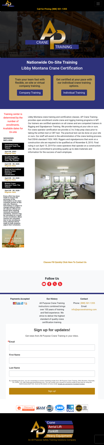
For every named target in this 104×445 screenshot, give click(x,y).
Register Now (10, 153)
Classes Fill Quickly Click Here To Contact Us (64, 262)
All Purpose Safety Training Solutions (48, 440)
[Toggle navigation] (98, 3)
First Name (14, 355)
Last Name (14, 368)
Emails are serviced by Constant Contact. (71, 384)
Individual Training (74, 92)
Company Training (30, 92)
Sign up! (52, 391)
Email (12, 342)
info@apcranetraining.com (84, 309)
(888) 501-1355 (87, 303)
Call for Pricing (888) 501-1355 (52, 9)
